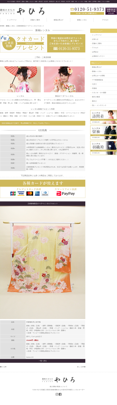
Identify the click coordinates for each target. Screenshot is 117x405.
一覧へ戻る (43, 361)
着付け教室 (96, 97)
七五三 (94, 84)
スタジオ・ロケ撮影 (99, 92)
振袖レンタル (82, 20)
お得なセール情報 (98, 75)
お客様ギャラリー (98, 56)
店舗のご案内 (35, 20)
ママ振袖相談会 (97, 80)
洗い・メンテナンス (99, 105)
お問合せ (95, 52)
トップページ (11, 20)
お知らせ (95, 39)
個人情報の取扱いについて (58, 386)
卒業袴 (94, 88)
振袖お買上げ (58, 20)
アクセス (105, 20)
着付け (94, 101)
